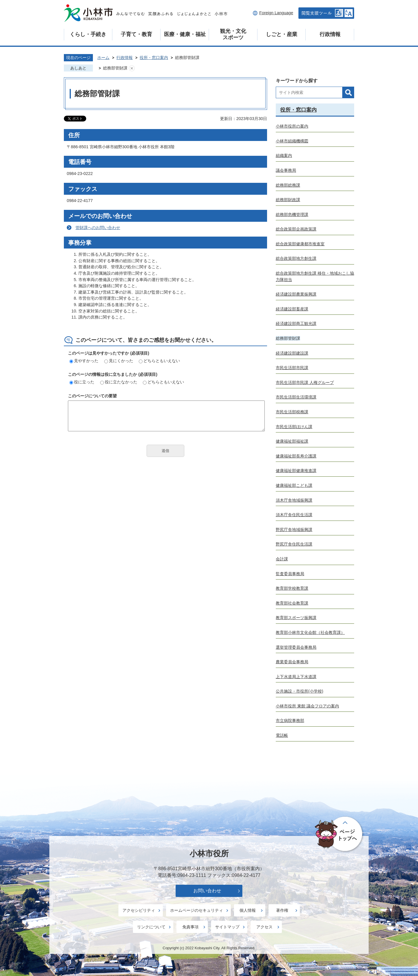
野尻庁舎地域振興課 (294, 529)
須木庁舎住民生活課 (294, 514)
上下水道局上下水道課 (296, 676)
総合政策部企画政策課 (296, 229)
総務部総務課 (288, 185)
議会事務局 (286, 170)
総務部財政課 (288, 199)
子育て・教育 (136, 34)
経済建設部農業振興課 (296, 294)
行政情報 (330, 34)
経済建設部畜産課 (292, 309)
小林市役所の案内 (292, 126)
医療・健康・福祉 (185, 34)
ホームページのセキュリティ (196, 910)
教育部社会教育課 (292, 603)
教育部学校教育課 (292, 588)
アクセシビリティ (138, 910)
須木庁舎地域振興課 (294, 500)
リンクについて (151, 927)
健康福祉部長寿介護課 (296, 456)
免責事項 (190, 927)
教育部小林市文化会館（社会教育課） (310, 632)
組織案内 (284, 155)
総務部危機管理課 (292, 214)
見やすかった (83, 360)
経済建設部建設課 (292, 353)
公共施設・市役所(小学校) (299, 691)
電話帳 (282, 735)
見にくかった (118, 360)
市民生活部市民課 (292, 367)
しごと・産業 (281, 34)
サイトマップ (227, 927)
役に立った (81, 382)
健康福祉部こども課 (294, 485)
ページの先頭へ (339, 834)
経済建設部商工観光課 (296, 323)
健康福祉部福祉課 (292, 441)
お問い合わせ (207, 890)
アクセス (264, 927)
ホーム (103, 57)
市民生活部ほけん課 (294, 426)
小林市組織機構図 (292, 141)
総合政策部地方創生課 (296, 258)
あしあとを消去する (131, 68)
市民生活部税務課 (292, 412)
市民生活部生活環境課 (296, 397)
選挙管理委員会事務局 (296, 647)
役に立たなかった (118, 382)
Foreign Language (276, 12)
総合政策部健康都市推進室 (300, 244)
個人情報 (247, 910)
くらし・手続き (88, 34)
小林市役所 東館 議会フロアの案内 (307, 706)
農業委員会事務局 (292, 661)
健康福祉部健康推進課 (296, 470)
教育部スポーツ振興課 (296, 617)
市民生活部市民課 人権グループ (305, 382)
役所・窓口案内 (154, 57)
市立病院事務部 (290, 720)
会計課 (282, 559)
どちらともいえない (159, 360)
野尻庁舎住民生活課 (294, 544)
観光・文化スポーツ (233, 34)
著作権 (282, 910)
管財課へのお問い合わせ (97, 227)
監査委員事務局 (290, 573)
